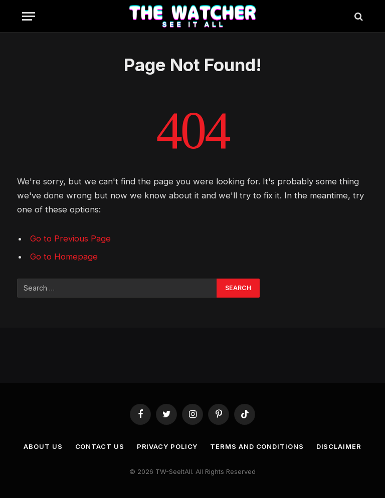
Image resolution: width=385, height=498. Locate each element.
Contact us (99, 446)
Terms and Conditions (256, 446)
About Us (43, 446)
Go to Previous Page (70, 238)
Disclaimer (338, 446)
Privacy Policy (167, 446)
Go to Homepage (64, 257)
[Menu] (28, 16)
